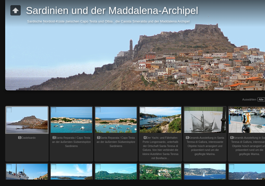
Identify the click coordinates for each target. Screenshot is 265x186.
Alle (261, 99)
